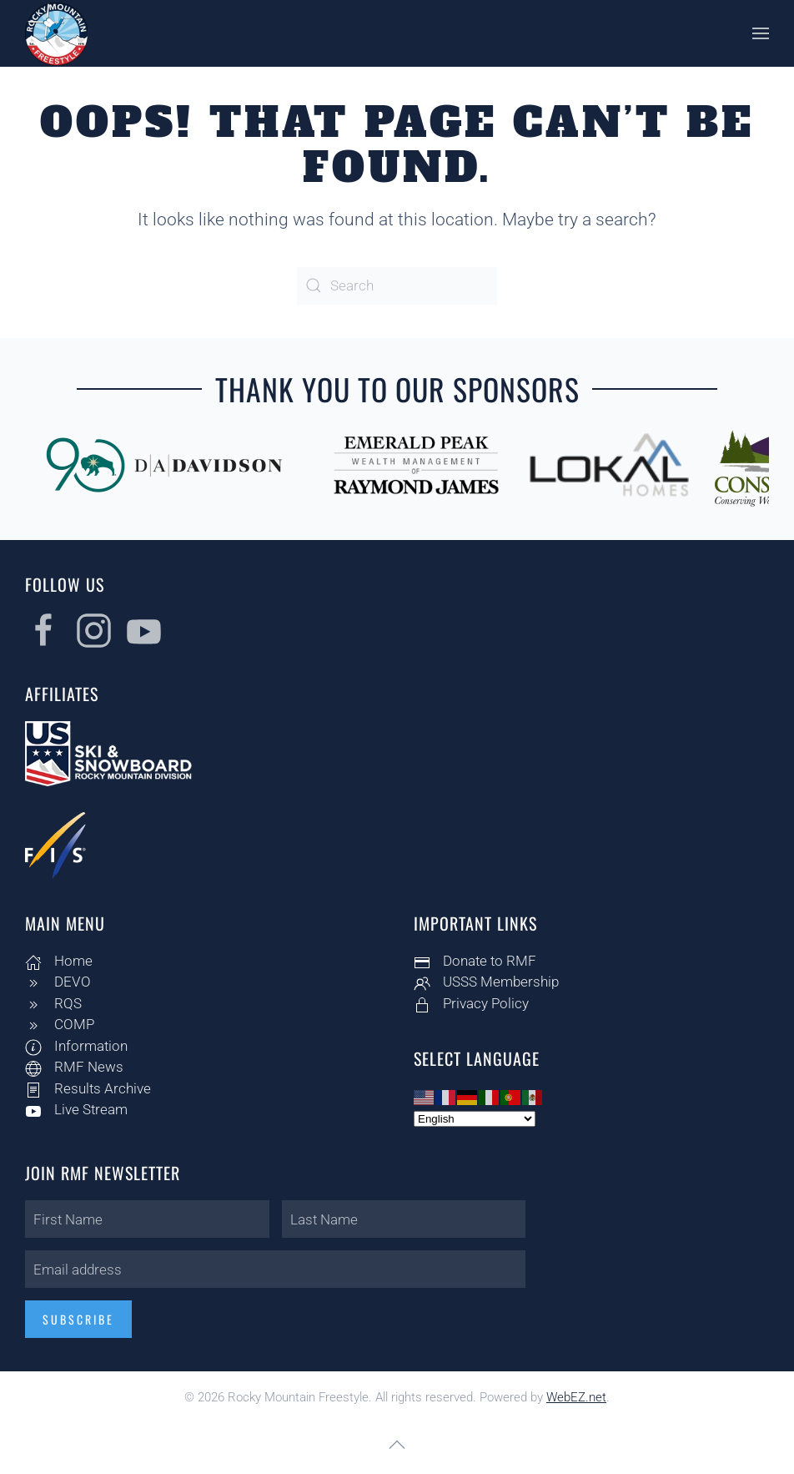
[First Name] (145, 1219)
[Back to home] (56, 33)
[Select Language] (473, 1119)
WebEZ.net (576, 1397)
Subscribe (76, 1319)
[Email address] (273, 1269)
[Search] (397, 286)
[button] (760, 33)
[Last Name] (401, 1219)
